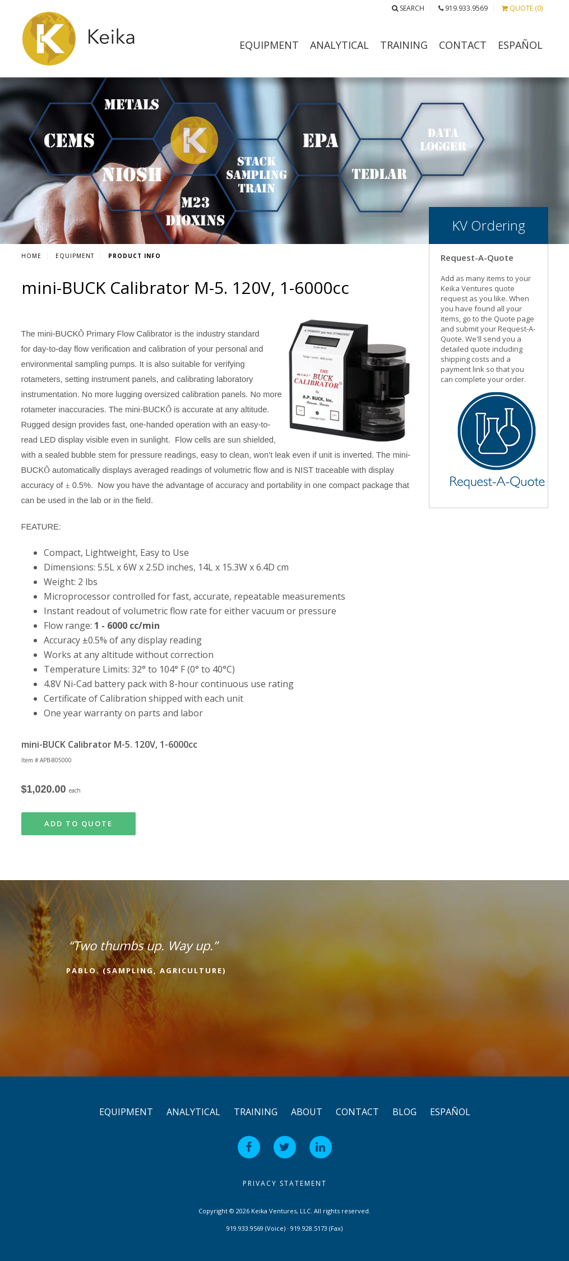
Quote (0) (522, 8)
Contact (463, 45)
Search (408, 8)
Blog (404, 1112)
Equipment (269, 45)
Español (520, 45)
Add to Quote (78, 823)
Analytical (339, 45)
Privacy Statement (285, 1183)
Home (31, 256)
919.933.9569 (463, 8)
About (306, 1112)
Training (404, 45)
